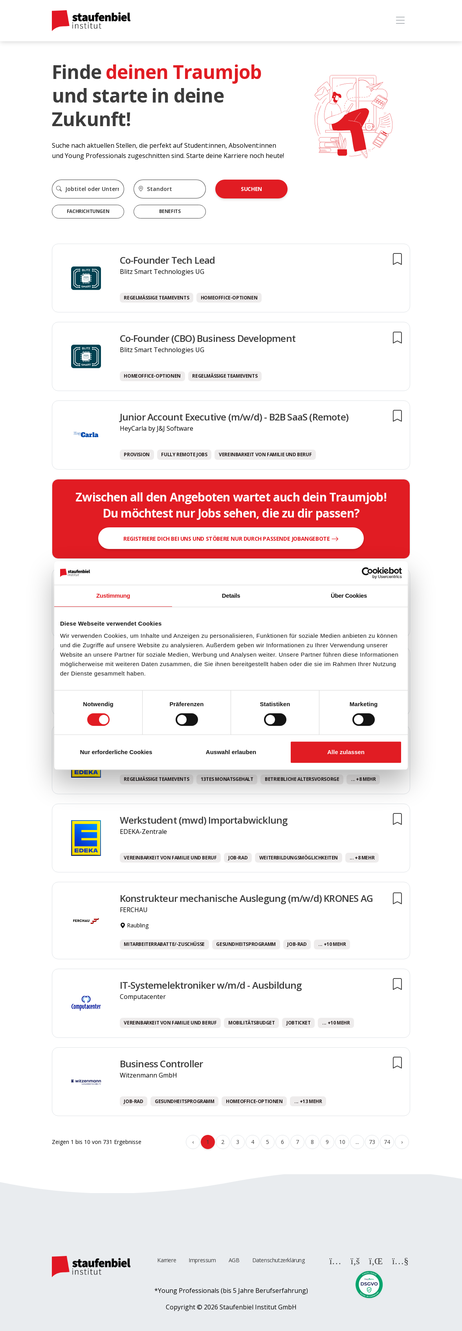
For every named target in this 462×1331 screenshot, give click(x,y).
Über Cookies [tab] (349, 595)
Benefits (170, 211)
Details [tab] (231, 595)
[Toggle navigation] (400, 20)
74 (387, 1142)
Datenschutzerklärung (278, 1260)
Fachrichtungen (88, 211)
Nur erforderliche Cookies (116, 752)
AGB (234, 1260)
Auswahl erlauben (231, 752)
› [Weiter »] (402, 1142)
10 (342, 1142)
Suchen (251, 189)
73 (372, 1142)
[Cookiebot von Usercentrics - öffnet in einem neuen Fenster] (367, 573)
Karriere (166, 1260)
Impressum (202, 1260)
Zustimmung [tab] (113, 595)
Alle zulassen (346, 752)
